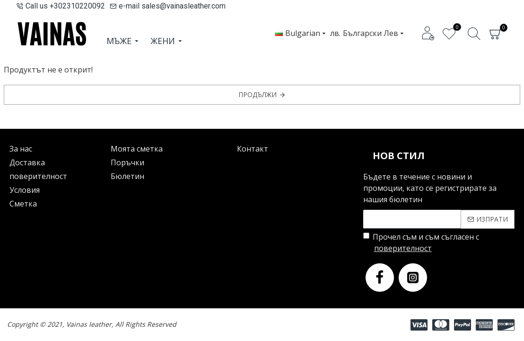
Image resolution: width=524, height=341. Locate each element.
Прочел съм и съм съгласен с (421, 243)
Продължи (257, 94)
